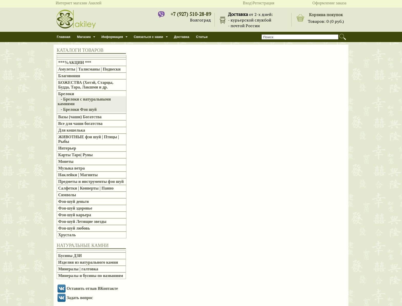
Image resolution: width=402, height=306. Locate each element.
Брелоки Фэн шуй (80, 109)
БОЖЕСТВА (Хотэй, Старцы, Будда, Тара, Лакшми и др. (85, 84)
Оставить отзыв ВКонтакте (92, 288)
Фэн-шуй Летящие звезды (82, 221)
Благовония (69, 76)
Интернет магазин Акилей (79, 3)
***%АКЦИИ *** (74, 62)
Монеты (66, 161)
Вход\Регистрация (258, 3)
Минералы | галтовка (78, 269)
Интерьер (67, 148)
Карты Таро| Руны (75, 155)
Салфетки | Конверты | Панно (86, 188)
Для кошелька (71, 130)
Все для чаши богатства (80, 123)
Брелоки (66, 94)
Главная (64, 37)
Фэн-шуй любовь (74, 228)
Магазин (84, 37)
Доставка (181, 37)
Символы (67, 195)
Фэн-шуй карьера (74, 215)
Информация (112, 37)
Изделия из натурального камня (88, 262)
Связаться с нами (148, 37)
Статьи (202, 37)
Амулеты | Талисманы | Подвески (89, 69)
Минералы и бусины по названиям (90, 275)
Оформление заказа (329, 3)
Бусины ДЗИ (70, 255)
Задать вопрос (80, 297)
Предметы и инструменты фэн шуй (91, 181)
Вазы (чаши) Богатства (80, 117)
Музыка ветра (71, 168)
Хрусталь (67, 235)
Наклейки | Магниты (78, 175)
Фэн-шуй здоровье (75, 208)
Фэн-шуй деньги (73, 201)
